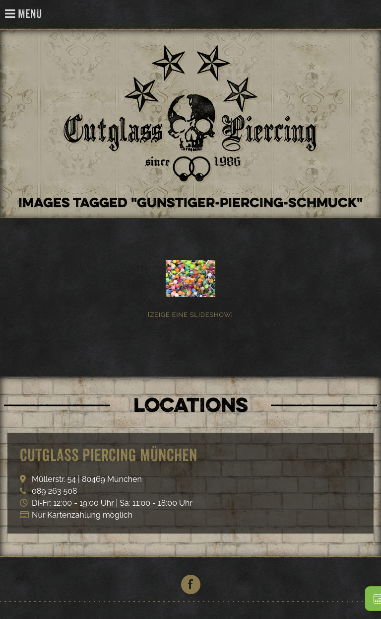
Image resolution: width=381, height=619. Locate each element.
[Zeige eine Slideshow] (190, 314)
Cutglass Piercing (368, 14)
